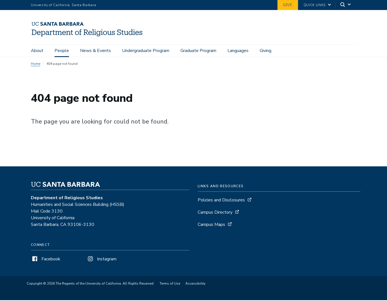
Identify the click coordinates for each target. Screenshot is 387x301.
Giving (265, 51)
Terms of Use (170, 284)
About (37, 51)
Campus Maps (211, 225)
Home (35, 64)
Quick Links (315, 5)
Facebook (45, 260)
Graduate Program (198, 51)
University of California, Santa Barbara (63, 5)
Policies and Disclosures (221, 201)
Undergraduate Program (145, 51)
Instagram (101, 260)
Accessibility (195, 284)
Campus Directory (215, 213)
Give (287, 5)
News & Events (95, 51)
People (61, 51)
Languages (238, 51)
